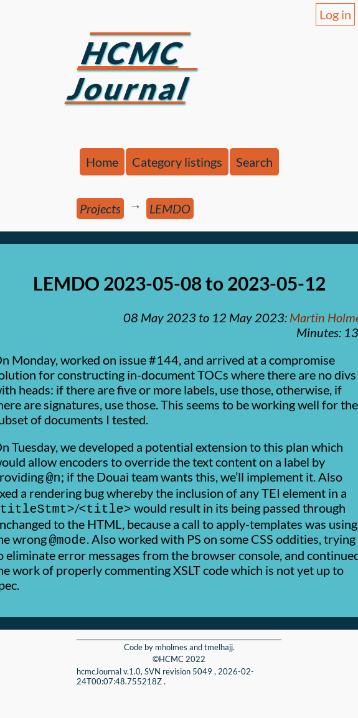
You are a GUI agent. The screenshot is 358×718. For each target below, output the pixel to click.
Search (254, 161)
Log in (335, 14)
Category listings (177, 161)
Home (102, 161)
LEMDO (170, 208)
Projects (100, 208)
